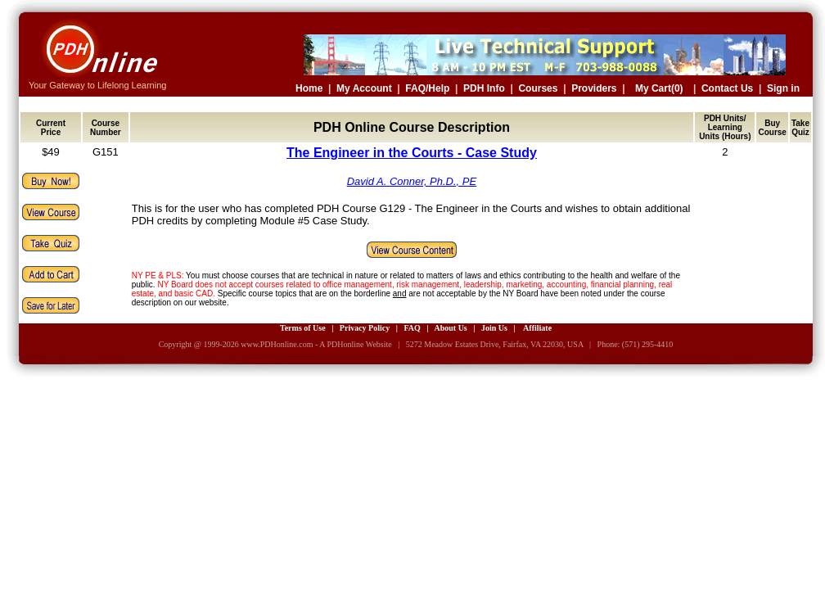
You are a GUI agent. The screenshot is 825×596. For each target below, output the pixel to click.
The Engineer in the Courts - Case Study (411, 153)
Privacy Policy (365, 327)
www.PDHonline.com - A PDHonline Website (316, 344)
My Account (364, 88)
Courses (537, 88)
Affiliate (537, 327)
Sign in (783, 88)
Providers (593, 88)
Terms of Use (303, 327)
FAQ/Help (427, 88)
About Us (450, 327)
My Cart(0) (659, 88)
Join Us (494, 327)
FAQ (411, 327)
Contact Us (727, 88)
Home (308, 88)
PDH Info (484, 88)
